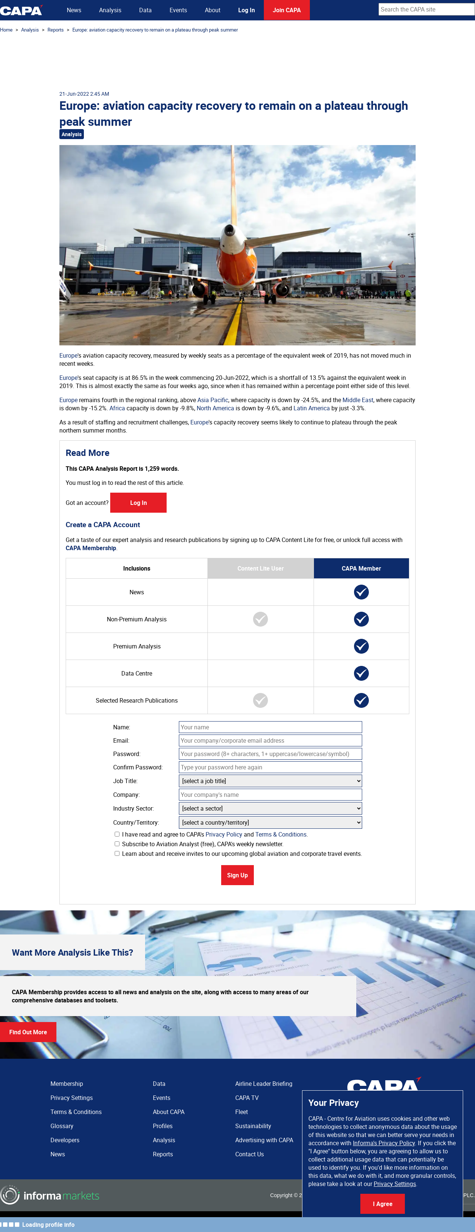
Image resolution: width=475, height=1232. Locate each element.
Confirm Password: (138, 767)
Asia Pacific (212, 400)
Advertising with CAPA (264, 1140)
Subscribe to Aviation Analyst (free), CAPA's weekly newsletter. (199, 844)
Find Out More (28, 1032)
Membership (66, 1084)
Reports (56, 29)
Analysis (110, 10)
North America (215, 408)
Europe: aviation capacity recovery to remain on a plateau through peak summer (155, 29)
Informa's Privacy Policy (384, 1143)
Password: (127, 754)
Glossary (61, 1126)
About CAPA (168, 1112)
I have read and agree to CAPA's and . (211, 834)
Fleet (241, 1112)
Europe (68, 355)
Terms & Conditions (281, 834)
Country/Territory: (136, 822)
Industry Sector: (133, 808)
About (212, 10)
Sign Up (237, 875)
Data (145, 10)
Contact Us (249, 1154)
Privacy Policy (224, 834)
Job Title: (125, 781)
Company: (126, 795)
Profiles (163, 1126)
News (74, 10)
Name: (121, 727)
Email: (121, 740)
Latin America (312, 408)
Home (6, 29)
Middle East (358, 400)
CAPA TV (247, 1098)
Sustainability (253, 1126)
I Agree (383, 1204)
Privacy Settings (395, 1184)
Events (178, 10)
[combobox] (427, 9)
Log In (246, 10)
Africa (117, 408)
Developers (64, 1140)
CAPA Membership (91, 548)
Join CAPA (287, 10)
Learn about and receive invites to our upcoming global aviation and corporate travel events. (238, 854)
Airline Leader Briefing (263, 1084)
